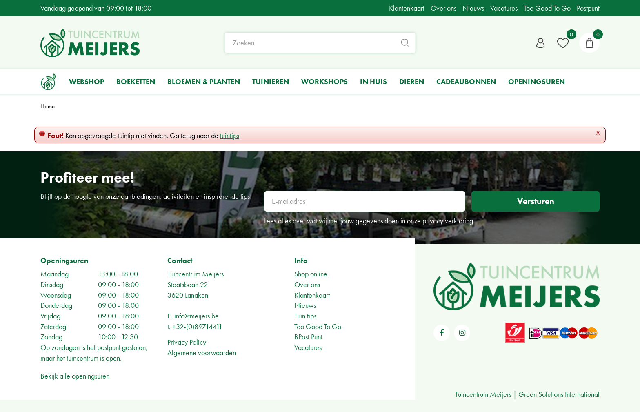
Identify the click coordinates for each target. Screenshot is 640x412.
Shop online (310, 273)
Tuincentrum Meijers (195, 273)
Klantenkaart (312, 295)
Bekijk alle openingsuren (74, 376)
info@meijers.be (196, 316)
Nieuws (305, 305)
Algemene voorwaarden (201, 352)
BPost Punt (308, 336)
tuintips (229, 135)
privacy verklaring (447, 220)
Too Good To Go (317, 326)
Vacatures (308, 347)
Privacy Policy (186, 342)
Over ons (307, 284)
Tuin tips (305, 316)
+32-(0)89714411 (197, 326)
